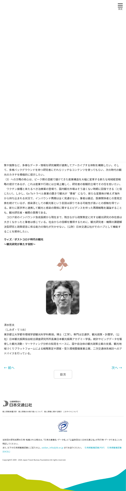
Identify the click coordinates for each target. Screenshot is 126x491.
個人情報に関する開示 (53, 411)
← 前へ (9, 367)
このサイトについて (70, 411)
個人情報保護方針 (9, 411)
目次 (63, 374)
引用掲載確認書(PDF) (95, 447)
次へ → (117, 367)
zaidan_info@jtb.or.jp (52, 447)
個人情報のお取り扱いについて (30, 411)
